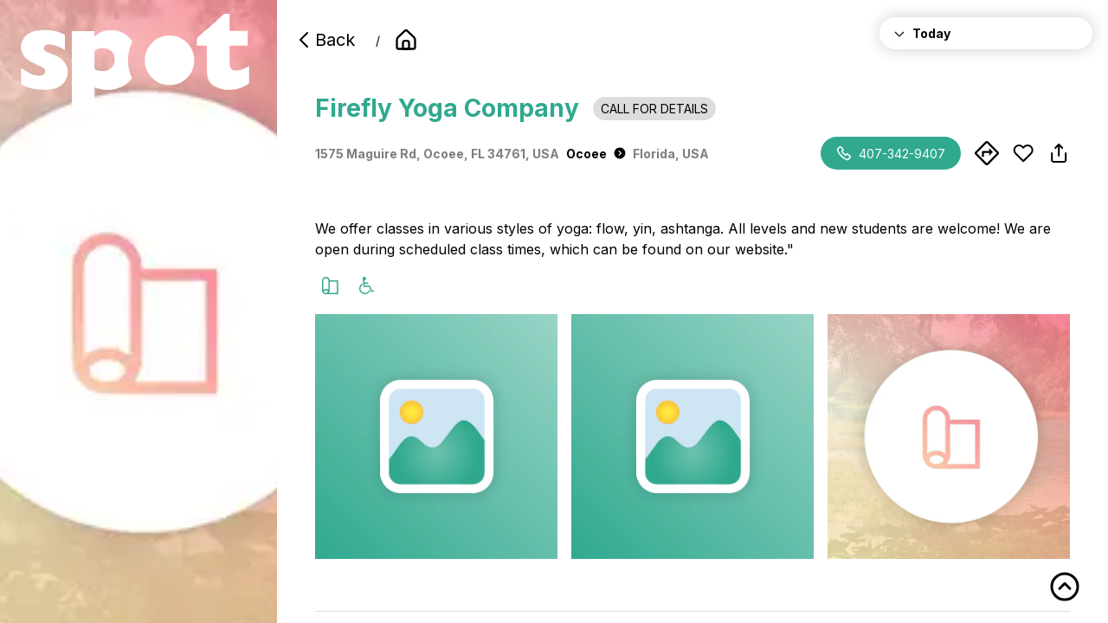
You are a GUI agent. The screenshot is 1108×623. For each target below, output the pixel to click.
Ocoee (596, 153)
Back (324, 39)
